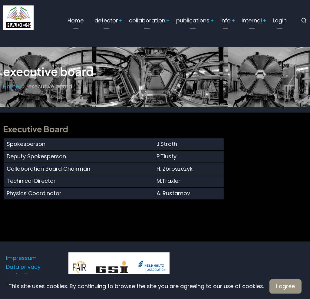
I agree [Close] (285, 286)
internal (252, 20)
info (225, 20)
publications (192, 20)
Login (280, 20)
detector (106, 20)
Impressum (21, 258)
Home (76, 20)
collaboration (147, 20)
